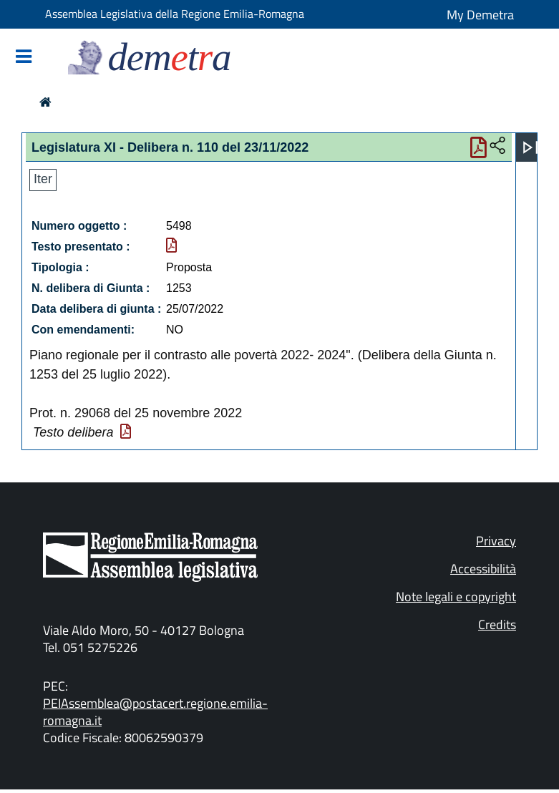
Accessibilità (483, 568)
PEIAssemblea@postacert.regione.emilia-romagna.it (155, 712)
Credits (497, 624)
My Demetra (480, 14)
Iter (43, 179)
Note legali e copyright (456, 596)
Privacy (496, 540)
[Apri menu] (530, 147)
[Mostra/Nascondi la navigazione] (23, 57)
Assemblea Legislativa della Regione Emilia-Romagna (174, 13)
